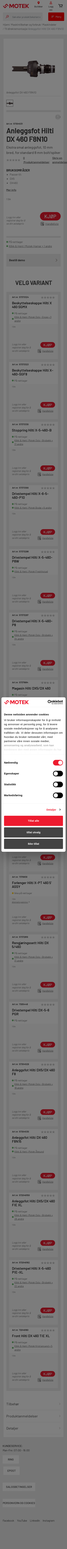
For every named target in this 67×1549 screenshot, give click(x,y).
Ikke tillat (33, 843)
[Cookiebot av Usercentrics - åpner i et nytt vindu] (48, 702)
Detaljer (51, 809)
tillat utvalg (33, 832)
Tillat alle (33, 820)
